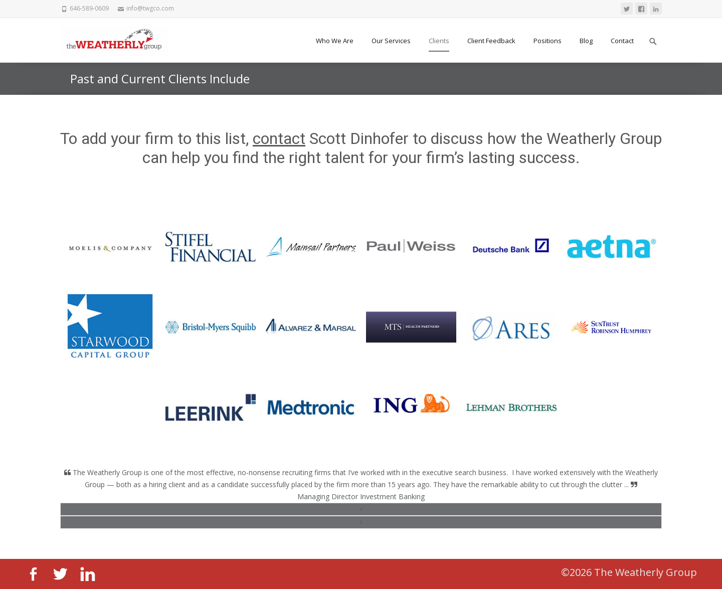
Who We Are (334, 40)
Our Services (391, 40)
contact (279, 138)
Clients (439, 40)
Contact (622, 40)
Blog (586, 40)
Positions (547, 40)
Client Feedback (491, 40)
